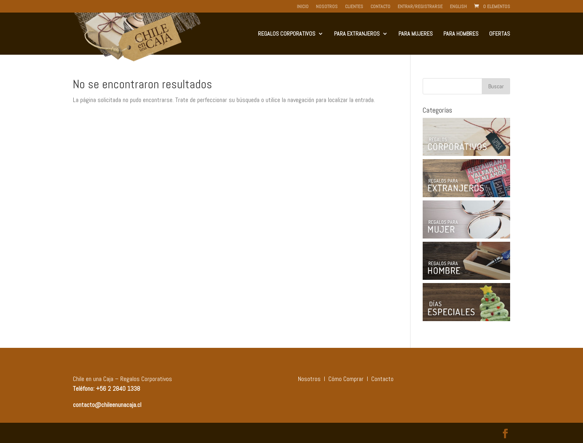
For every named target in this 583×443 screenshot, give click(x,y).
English (458, 7)
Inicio (303, 7)
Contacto (380, 7)
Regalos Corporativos (286, 34)
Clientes (354, 7)
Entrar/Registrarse (420, 7)
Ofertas (499, 34)
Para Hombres (461, 34)
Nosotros (327, 7)
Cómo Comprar (346, 379)
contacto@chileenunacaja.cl (107, 404)
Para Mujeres (415, 34)
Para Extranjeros (357, 34)
